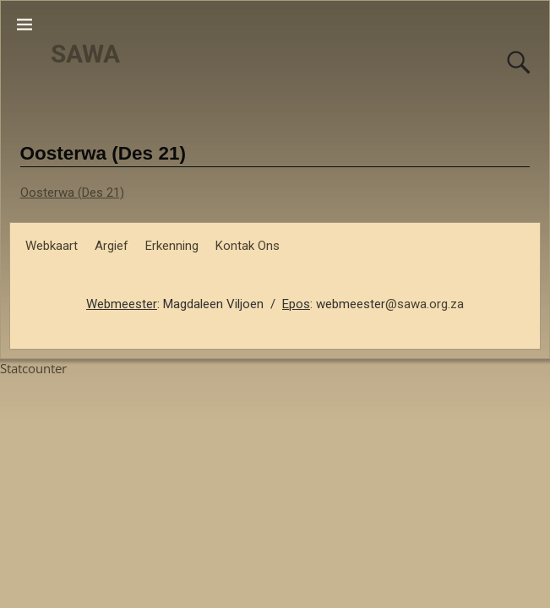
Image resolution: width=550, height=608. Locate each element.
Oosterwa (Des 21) (72, 192)
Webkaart (51, 245)
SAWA (85, 53)
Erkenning (172, 245)
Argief (111, 245)
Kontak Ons (247, 245)
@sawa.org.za (424, 304)
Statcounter (33, 368)
